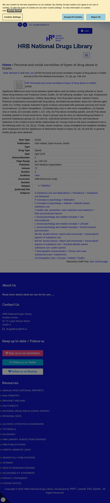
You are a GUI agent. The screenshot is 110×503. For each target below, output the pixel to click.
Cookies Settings (12, 17)
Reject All (95, 17)
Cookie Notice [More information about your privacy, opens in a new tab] (14, 10)
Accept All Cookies (73, 17)
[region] (55, 11)
